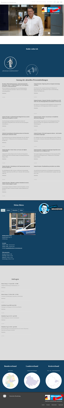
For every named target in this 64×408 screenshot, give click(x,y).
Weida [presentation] (21, 210)
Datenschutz (54, 404)
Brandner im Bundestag (8, 2)
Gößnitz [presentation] (8, 210)
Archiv (43, 404)
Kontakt (61, 2)
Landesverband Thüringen (32, 370)
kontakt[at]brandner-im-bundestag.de (14, 248)
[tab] (3, 210)
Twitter (58, 2)
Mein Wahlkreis (50, 1)
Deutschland (10, 370)
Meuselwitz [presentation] (14, 210)
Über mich (33, 1)
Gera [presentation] (3, 210)
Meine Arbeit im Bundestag (41, 1)
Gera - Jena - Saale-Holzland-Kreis (53, 370)
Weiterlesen (4, 93)
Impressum (61, 404)
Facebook (54, 2)
